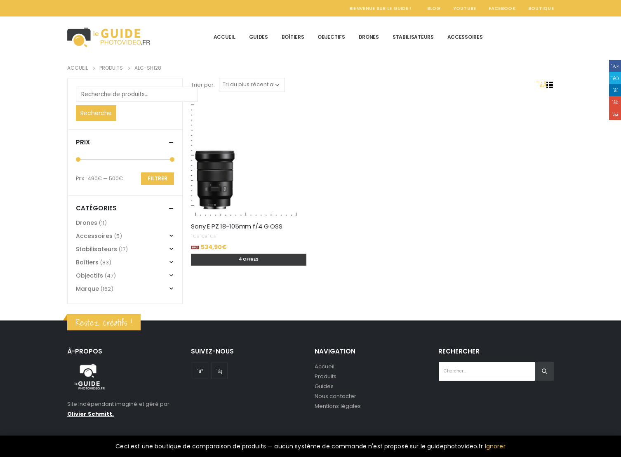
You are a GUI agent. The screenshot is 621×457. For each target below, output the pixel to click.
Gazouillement (615, 78)
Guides (258, 36)
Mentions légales (338, 406)
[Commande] (252, 85)
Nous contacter (335, 396)
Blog (434, 8)
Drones (369, 36)
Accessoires (465, 36)
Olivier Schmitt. (90, 414)
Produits (326, 376)
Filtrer (157, 178)
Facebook (502, 8)
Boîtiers (293, 36)
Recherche (96, 113)
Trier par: (203, 85)
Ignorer (495, 446)
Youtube (200, 371)
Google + (615, 102)
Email (615, 114)
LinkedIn (615, 90)
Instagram (219, 371)
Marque (87, 289)
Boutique (541, 8)
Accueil (224, 36)
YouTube (464, 8)
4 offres (249, 259)
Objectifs (331, 36)
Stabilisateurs (413, 36)
